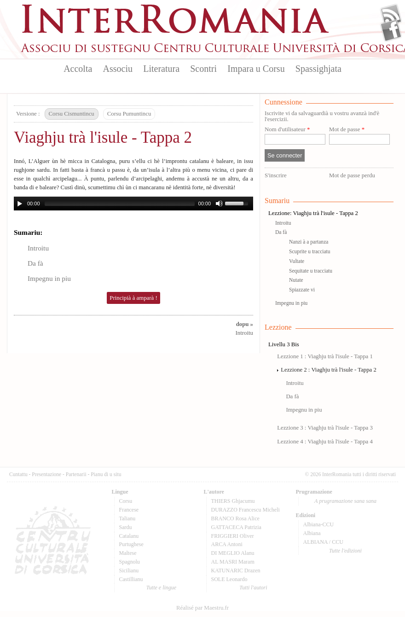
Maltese (128, 553)
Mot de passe (346, 130)
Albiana (312, 533)
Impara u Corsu (255, 69)
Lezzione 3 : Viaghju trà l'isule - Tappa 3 (325, 428)
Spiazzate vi (302, 289)
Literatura (161, 69)
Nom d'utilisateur (287, 130)
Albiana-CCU (318, 524)
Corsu (126, 501)
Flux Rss (391, 15)
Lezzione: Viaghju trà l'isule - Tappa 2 (313, 213)
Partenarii (76, 474)
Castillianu (131, 579)
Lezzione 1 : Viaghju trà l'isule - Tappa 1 (325, 356)
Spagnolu (129, 562)
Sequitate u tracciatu (310, 271)
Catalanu (129, 536)
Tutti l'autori (253, 587)
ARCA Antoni (227, 544)
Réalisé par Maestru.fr (202, 608)
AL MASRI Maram (233, 562)
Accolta (78, 69)
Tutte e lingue (161, 587)
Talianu (127, 518)
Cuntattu (18, 474)
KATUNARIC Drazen (235, 570)
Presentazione (46, 474)
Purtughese (131, 544)
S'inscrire (276, 175)
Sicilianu (129, 570)
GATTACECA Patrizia (236, 527)
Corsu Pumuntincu (129, 114)
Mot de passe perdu (352, 175)
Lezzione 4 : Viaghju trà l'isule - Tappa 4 (325, 441)
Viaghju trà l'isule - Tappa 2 (103, 137)
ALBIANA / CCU (323, 542)
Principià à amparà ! (133, 298)
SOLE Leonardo (229, 579)
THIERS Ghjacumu (233, 501)
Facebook (391, 30)
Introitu (38, 248)
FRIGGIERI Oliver (232, 536)
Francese (129, 509)
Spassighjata (318, 69)
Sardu (125, 527)
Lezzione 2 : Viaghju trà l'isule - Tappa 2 (328, 370)
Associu (118, 69)
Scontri (203, 69)
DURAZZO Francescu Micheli (245, 509)
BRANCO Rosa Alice (235, 518)
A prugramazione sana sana (345, 501)
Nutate (296, 280)
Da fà (35, 263)
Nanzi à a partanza (308, 241)
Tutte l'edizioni (345, 550)
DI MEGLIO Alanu (233, 553)
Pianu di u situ (106, 474)
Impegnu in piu (49, 278)
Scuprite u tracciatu (309, 251)
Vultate (296, 261)
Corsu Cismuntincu (71, 114)
